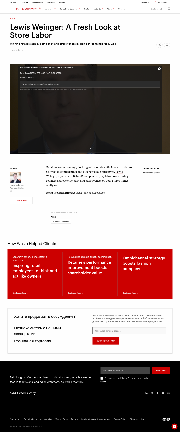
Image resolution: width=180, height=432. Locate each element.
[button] (11, 9)
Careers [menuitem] (121, 9)
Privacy (74, 419)
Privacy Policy (126, 378)
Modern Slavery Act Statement (95, 419)
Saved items (161, 2)
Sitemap (134, 419)
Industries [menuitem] (49, 9)
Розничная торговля (151, 172)
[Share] (159, 45)
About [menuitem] (109, 9)
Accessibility (46, 419)
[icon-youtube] (163, 393)
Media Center (37, 2)
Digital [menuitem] (87, 9)
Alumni (25, 2)
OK (90, 148)
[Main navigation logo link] (28, 9)
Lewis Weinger (16, 185)
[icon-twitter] (152, 393)
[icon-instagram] (168, 393)
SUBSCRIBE (161, 371)
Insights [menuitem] (97, 9)
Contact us (21, 200)
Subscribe (51, 2)
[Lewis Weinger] (15, 177)
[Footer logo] (166, 419)
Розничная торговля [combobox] (32, 341)
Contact (62, 2)
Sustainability (30, 419)
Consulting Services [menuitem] (69, 9)
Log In (144, 419)
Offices (13, 2)
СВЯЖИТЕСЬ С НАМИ (106, 341)
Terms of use (62, 419)
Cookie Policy (120, 419)
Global (144, 2)
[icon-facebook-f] (157, 393)
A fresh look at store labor (89, 192)
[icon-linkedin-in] (146, 393)
